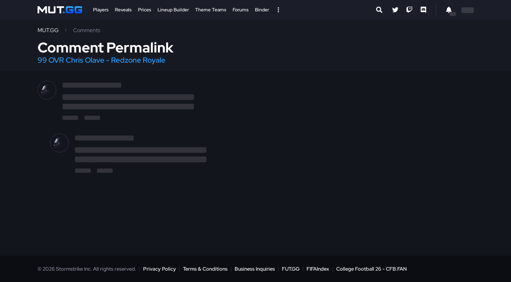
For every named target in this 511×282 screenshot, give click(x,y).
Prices (144, 10)
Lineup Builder (173, 10)
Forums (241, 10)
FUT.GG (290, 269)
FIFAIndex (318, 269)
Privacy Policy (159, 269)
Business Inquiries (255, 269)
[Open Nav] (278, 9)
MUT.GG (48, 30)
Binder (262, 10)
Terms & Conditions (205, 269)
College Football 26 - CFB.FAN (371, 269)
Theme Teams (210, 10)
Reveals (123, 10)
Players (101, 10)
